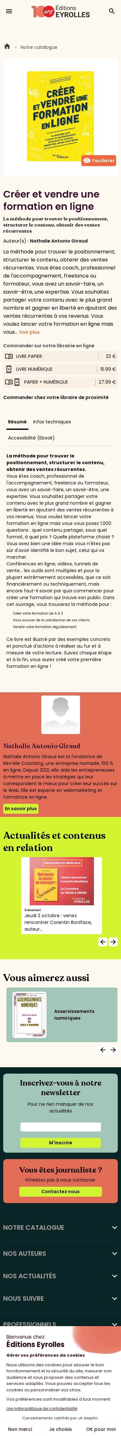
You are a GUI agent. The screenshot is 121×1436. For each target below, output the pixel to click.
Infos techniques (52, 422)
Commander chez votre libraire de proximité (56, 397)
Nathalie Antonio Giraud (59, 241)
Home (7, 47)
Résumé (17, 422)
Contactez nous (60, 1191)
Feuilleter (99, 160)
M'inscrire (60, 1142)
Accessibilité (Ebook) (31, 438)
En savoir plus (21, 808)
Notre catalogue (39, 47)
